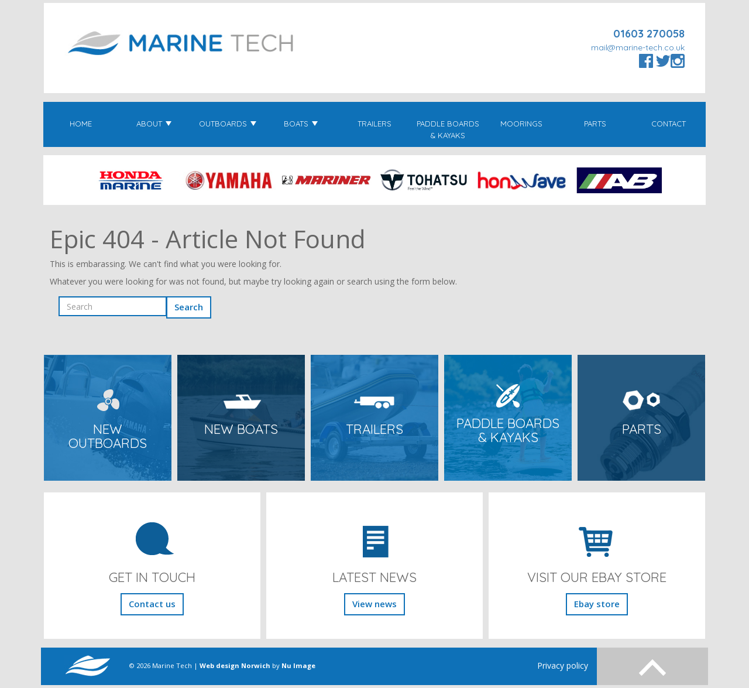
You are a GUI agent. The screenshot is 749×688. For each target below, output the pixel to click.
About (153, 123)
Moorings (521, 123)
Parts (595, 123)
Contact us (152, 604)
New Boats (241, 429)
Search (188, 307)
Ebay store (597, 604)
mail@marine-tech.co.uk (638, 47)
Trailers (374, 123)
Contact (668, 123)
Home (81, 123)
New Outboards (107, 436)
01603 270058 (649, 33)
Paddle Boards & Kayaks (448, 129)
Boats (301, 123)
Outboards (227, 123)
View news (374, 604)
